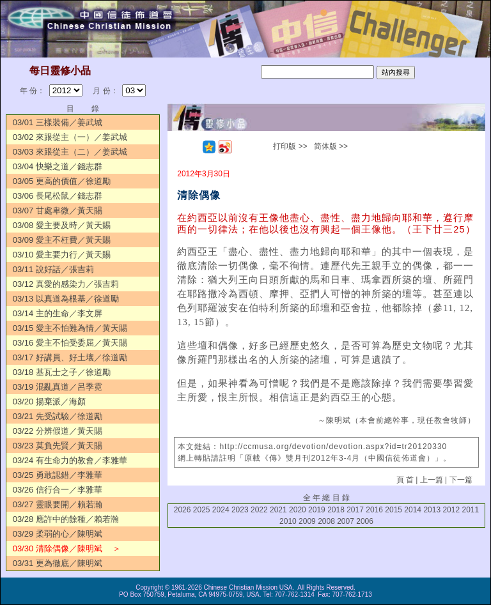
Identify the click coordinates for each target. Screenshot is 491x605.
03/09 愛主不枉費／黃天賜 (62, 240)
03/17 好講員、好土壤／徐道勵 (70, 357)
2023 (240, 509)
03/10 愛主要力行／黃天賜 (62, 254)
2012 (451, 509)
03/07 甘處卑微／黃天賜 (57, 210)
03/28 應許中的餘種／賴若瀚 (66, 519)
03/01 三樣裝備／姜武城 (57, 122)
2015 (393, 509)
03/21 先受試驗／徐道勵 (57, 416)
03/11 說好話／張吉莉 (53, 269)
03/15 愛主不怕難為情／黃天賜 (70, 328)
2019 (316, 509)
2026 (182, 509)
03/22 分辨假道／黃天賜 (57, 431)
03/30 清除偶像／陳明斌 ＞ (67, 548)
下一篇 (460, 479)
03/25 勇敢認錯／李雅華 (57, 475)
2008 (326, 521)
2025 (201, 509)
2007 (345, 521)
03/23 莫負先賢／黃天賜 (57, 445)
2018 (336, 509)
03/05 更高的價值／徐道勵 (62, 181)
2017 (355, 509)
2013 (431, 509)
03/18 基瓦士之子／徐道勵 (62, 372)
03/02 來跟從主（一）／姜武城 (70, 137)
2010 (288, 521)
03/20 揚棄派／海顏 (49, 401)
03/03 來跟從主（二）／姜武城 (70, 152)
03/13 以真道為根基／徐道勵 (66, 298)
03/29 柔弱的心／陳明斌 (57, 534)
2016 (374, 509)
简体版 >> (331, 146)
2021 (278, 509)
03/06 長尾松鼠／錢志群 (57, 196)
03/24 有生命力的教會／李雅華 (70, 460)
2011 (470, 509)
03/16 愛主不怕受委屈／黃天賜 (70, 343)
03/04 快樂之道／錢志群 (57, 166)
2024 (221, 509)
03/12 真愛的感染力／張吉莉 (66, 284)
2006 (364, 521)
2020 (297, 509)
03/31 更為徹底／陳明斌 (57, 563)
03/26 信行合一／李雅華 (57, 489)
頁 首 (405, 479)
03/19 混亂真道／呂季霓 (57, 387)
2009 (307, 521)
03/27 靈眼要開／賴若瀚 (57, 504)
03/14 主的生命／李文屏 (57, 313)
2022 (259, 509)
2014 (412, 509)
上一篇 (431, 479)
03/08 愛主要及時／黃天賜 (62, 225)
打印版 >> (290, 146)
